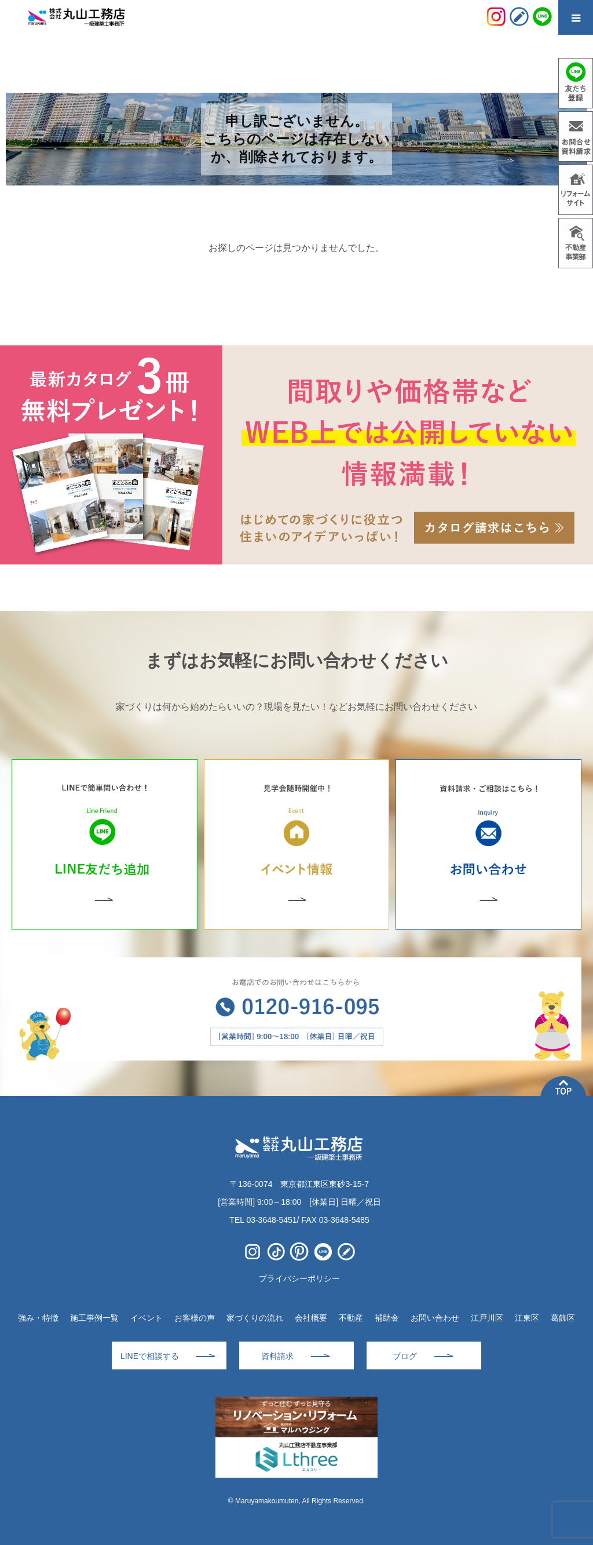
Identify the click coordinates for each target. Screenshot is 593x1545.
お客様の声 (194, 1317)
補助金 (387, 1317)
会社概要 (311, 1317)
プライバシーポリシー (299, 1278)
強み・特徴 (38, 1317)
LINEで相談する (149, 1356)
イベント (146, 1317)
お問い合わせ (435, 1317)
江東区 (527, 1317)
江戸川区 (487, 1317)
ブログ (405, 1356)
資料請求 (277, 1356)
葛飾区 (563, 1317)
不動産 (351, 1317)
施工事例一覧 (94, 1317)
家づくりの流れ (254, 1317)
